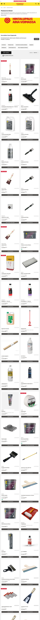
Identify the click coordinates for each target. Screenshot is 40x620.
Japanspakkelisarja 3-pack (7, 606)
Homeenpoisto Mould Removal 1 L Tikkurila (10, 106)
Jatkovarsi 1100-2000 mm (26, 467)
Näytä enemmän (3, 15)
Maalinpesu (4, 47)
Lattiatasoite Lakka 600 (6, 273)
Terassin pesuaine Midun (6, 134)
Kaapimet (31, 44)
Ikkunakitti (4, 551)
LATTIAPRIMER (24, 551)
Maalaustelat (10, 44)
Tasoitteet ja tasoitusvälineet (21, 44)
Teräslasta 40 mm (24, 606)
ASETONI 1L (23, 356)
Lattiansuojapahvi (5, 356)
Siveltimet (4, 44)
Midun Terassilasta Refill (25, 273)
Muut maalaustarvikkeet (23, 47)
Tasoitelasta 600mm (25, 579)
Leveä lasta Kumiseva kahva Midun (8, 579)
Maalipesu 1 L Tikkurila (6, 301)
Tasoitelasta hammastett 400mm (27, 495)
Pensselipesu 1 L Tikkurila (26, 301)
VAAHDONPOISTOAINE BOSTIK (26, 383)
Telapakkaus (23, 523)
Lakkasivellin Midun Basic (6, 79)
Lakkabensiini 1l (4, 383)
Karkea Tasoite (4, 495)
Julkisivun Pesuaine (24, 134)
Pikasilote (3, 411)
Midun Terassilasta (24, 106)
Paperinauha (23, 411)
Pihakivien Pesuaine (5, 328)
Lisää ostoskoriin (10, 84)
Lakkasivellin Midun (24, 162)
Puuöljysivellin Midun (5, 467)
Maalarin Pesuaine (5, 162)
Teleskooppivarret (12, 47)
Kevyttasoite (23, 79)
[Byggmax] (20, 4)
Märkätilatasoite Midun (6, 523)
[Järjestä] (34, 52)
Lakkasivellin (4, 189)
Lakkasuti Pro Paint (5, 217)
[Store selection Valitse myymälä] (4, 3)
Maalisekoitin (23, 328)
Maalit (5, 7)
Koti (1, 7)
